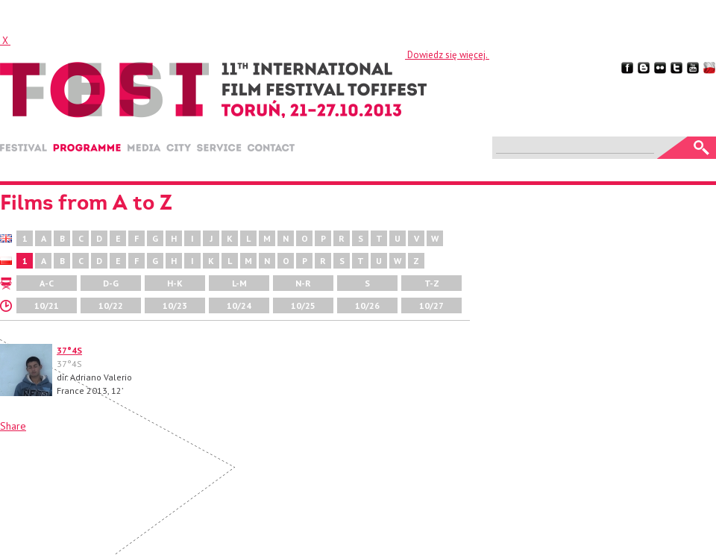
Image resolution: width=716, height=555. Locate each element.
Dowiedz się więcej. (447, 54)
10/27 (431, 305)
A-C (47, 283)
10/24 (239, 305)
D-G (111, 283)
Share (13, 426)
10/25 (303, 305)
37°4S (69, 350)
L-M (239, 283)
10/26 (367, 305)
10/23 (175, 305)
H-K (175, 283)
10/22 (110, 305)
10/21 (46, 305)
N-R (303, 283)
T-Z (431, 283)
